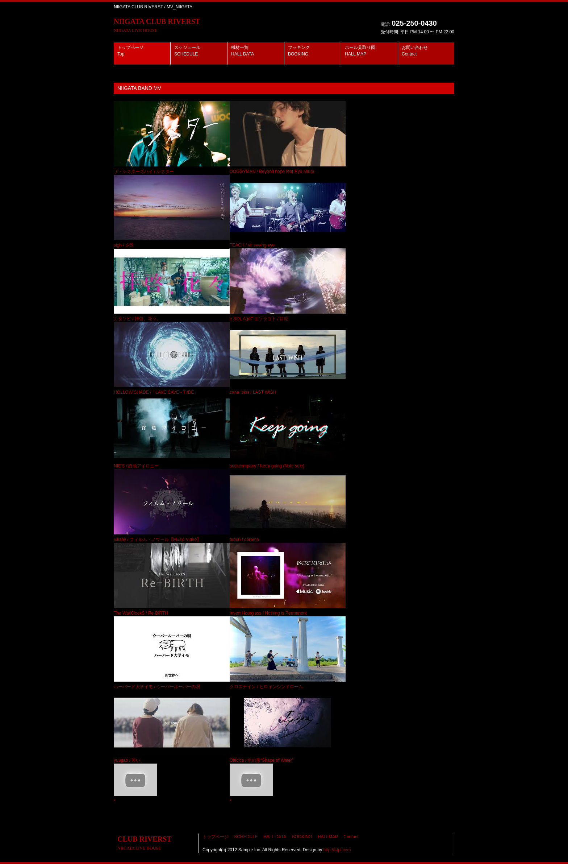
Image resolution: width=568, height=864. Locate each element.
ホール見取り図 (360, 51)
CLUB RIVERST (144, 843)
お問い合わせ (415, 51)
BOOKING (302, 836)
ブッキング (299, 51)
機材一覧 (242, 51)
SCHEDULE (246, 836)
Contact (350, 836)
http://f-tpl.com (337, 849)
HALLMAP (328, 836)
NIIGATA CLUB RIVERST (157, 25)
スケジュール (187, 51)
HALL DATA (274, 836)
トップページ (130, 51)
